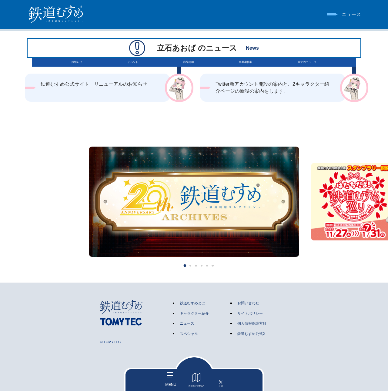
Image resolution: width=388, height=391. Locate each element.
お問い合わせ (248, 299)
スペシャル (189, 330)
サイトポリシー (250, 310)
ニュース (187, 320)
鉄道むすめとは (192, 299)
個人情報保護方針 (251, 320)
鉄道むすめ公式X (251, 330)
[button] (175, 261)
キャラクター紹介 (194, 310)
